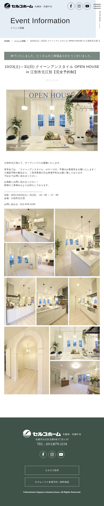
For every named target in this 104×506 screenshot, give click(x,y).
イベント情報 (20, 41)
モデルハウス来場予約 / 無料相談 (52, 482)
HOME (7, 41)
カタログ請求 (52, 470)
